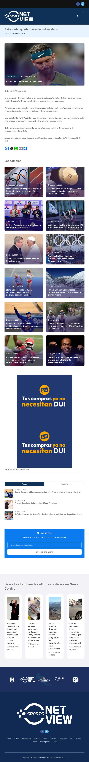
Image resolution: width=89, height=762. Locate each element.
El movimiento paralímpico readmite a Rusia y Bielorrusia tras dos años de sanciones (23, 191)
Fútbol (16, 739)
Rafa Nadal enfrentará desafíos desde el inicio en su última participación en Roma (48, 514)
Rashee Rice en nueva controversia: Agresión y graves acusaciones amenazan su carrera (22, 359)
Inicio (7, 33)
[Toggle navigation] (83, 12)
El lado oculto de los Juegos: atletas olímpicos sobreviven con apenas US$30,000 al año (64, 191)
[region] (44, 398)
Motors (37, 739)
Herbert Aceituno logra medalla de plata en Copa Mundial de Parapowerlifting (64, 359)
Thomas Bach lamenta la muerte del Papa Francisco (36, 503)
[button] (44, 398)
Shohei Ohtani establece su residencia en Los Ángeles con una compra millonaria (22, 326)
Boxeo (78, 739)
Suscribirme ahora (44, 552)
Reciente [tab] (64, 484)
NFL (71, 739)
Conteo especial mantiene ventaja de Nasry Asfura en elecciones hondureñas (34, 631)
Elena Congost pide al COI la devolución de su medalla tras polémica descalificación (20, 292)
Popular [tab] (25, 484)
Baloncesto (26, 739)
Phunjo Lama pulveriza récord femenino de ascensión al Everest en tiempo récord (65, 292)
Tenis (44, 739)
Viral (35, 742)
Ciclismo (53, 739)
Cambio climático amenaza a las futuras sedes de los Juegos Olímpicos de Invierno (62, 258)
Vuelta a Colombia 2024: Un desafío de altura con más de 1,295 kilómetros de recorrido (65, 326)
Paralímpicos (17, 33)
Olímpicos (63, 739)
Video (54, 742)
